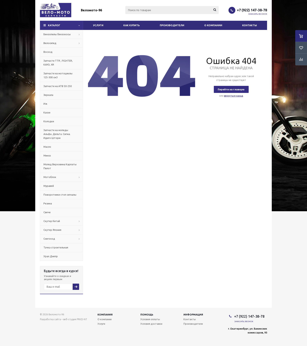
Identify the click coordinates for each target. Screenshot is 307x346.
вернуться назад (233, 95)
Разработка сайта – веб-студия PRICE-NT (63, 319)
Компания (105, 314)
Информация (193, 314)
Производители (172, 25)
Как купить (131, 25)
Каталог (54, 25)
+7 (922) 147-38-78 (252, 10)
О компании (213, 25)
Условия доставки (151, 323)
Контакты (249, 25)
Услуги (98, 25)
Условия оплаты (150, 319)
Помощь (146, 314)
